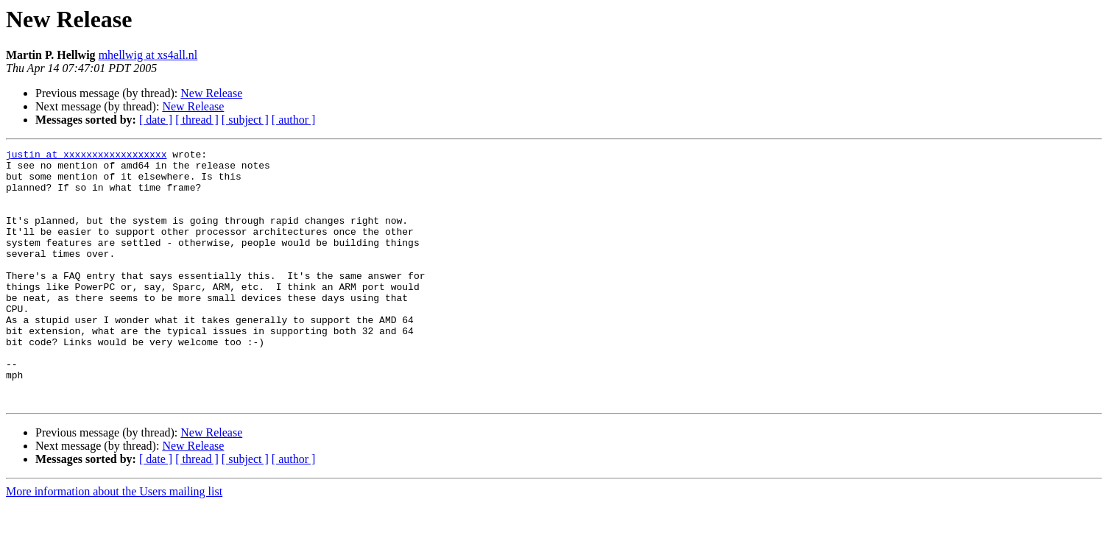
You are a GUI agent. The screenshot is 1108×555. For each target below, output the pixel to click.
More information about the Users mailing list (114, 542)
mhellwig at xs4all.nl (148, 55)
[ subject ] (245, 119)
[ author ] (294, 119)
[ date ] (155, 119)
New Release (211, 93)
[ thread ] (197, 119)
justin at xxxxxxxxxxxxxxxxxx (86, 156)
